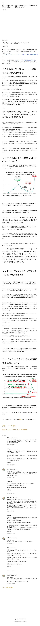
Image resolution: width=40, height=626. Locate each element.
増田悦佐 (9, 469)
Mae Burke (24, 621)
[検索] (37, 2)
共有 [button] (4, 426)
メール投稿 (12, 426)
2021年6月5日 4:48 (10, 493)
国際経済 (24, 429)
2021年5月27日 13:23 (11, 477)
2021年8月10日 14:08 (11, 583)
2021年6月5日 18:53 (11, 511)
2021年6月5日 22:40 (11, 533)
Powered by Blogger (20, 619)
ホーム (4, 9)
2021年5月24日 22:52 (11, 464)
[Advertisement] (20, 25)
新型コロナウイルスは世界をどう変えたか (25, 60)
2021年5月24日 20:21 (11, 444)
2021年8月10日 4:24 (11, 571)
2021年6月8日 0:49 (10, 543)
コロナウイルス (14, 429)
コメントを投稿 (7, 587)
